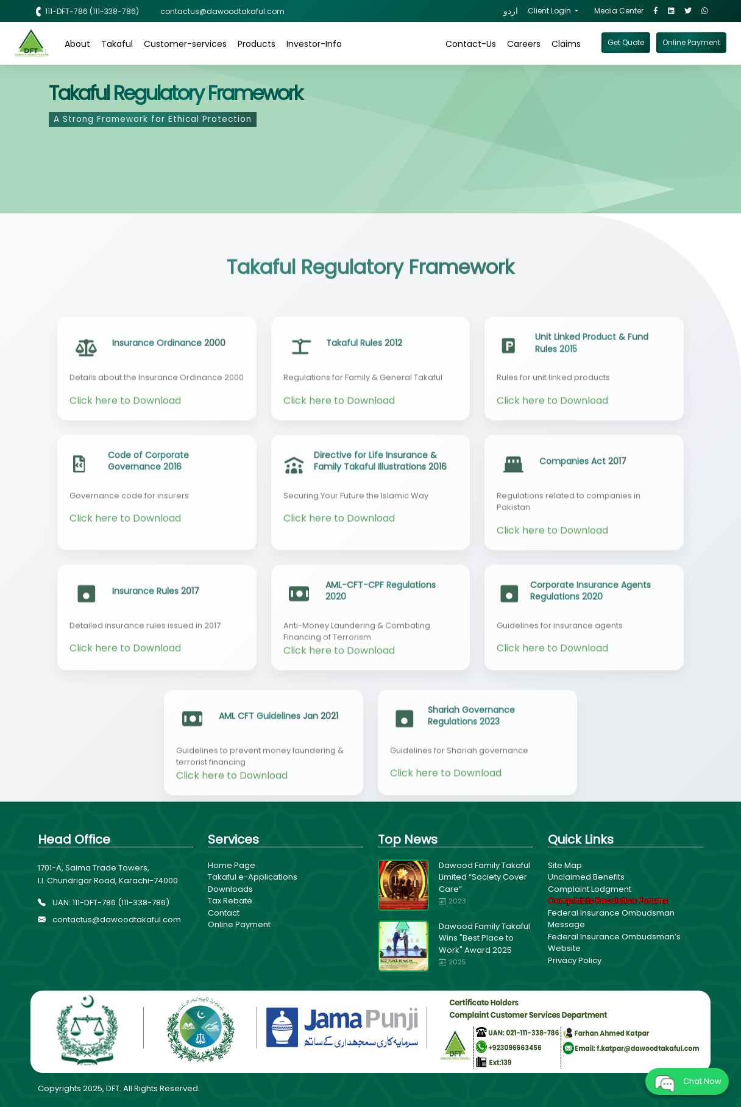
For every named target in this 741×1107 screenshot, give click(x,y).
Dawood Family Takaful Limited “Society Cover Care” (484, 877)
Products (256, 44)
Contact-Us (470, 44)
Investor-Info (314, 44)
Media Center (619, 10)
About (77, 44)
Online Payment (239, 924)
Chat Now (687, 1081)
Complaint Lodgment (589, 889)
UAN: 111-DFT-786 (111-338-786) (103, 902)
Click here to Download (125, 447)
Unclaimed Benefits (586, 877)
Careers (524, 44)
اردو (510, 11)
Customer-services (185, 44)
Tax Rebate (230, 900)
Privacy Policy (574, 960)
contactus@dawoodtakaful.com (109, 919)
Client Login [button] (550, 10)
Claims (566, 44)
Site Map (565, 865)
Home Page (231, 865)
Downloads (230, 889)
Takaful (117, 44)
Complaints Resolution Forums (608, 900)
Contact (223, 913)
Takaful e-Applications (252, 877)
